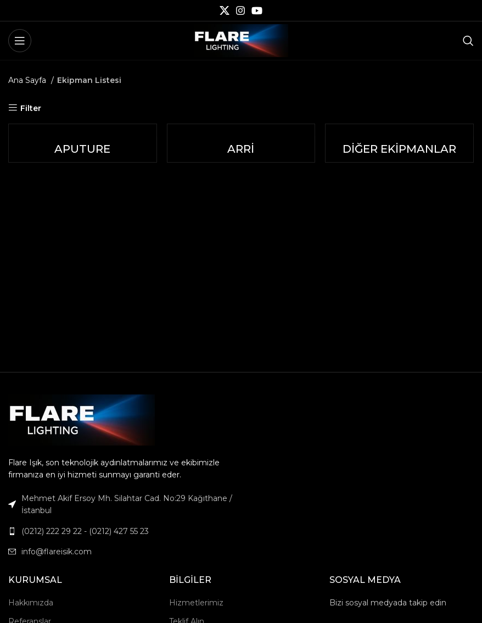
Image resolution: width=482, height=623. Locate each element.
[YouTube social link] (257, 10)
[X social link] (224, 10)
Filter (30, 108)
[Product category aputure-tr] (82, 143)
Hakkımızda (30, 603)
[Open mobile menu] (20, 41)
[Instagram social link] (240, 10)
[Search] (468, 41)
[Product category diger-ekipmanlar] (400, 143)
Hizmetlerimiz (196, 603)
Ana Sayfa (28, 80)
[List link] (120, 531)
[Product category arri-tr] (240, 143)
